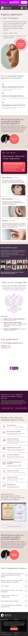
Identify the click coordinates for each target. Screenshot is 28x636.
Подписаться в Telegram (7, 408)
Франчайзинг (16, 632)
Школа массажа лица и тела (6, 634)
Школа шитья (3, 632)
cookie (10, 622)
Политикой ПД (14, 626)
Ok (14, 628)
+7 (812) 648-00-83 (4, 5)
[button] (26, 8)
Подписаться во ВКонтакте (20, 408)
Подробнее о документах (14, 526)
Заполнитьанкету (14, 139)
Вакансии (16, 634)
